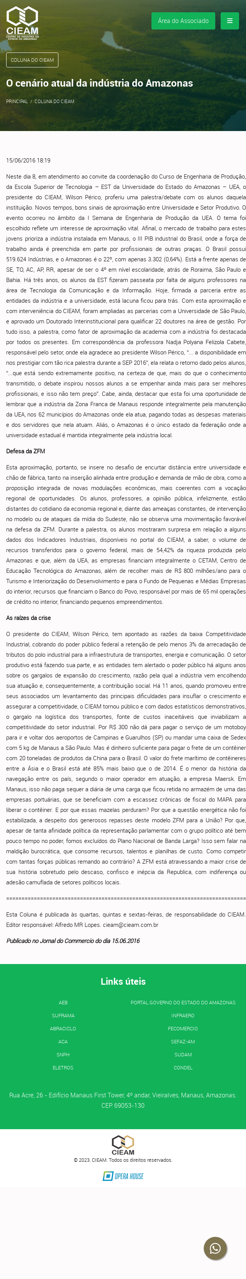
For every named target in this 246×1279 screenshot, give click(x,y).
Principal (17, 101)
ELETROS (63, 1067)
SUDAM (183, 1054)
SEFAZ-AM (183, 1041)
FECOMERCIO (183, 1028)
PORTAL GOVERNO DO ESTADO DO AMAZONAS (183, 1002)
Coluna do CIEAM (54, 101)
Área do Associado (183, 20)
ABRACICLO (63, 1028)
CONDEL (183, 1067)
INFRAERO (182, 1015)
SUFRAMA (63, 1015)
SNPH (63, 1054)
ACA (63, 1041)
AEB (63, 1002)
